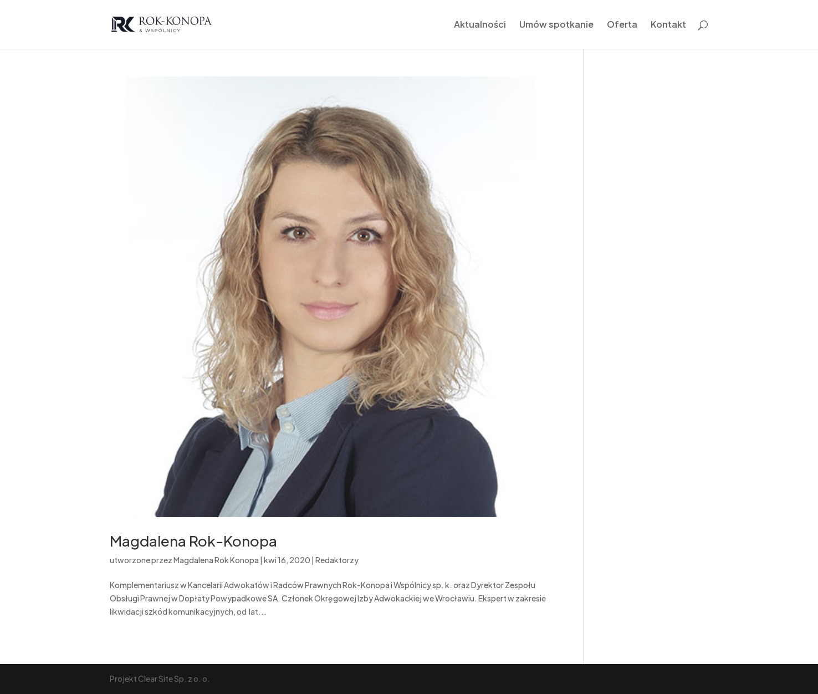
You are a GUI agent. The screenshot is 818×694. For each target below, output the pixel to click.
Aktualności (480, 25)
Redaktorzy (337, 560)
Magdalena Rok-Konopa (193, 541)
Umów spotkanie (556, 25)
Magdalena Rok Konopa (216, 560)
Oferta (622, 25)
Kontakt (668, 25)
